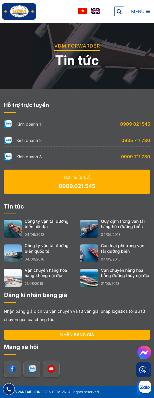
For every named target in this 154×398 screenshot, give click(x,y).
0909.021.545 (77, 186)
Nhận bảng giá (77, 334)
